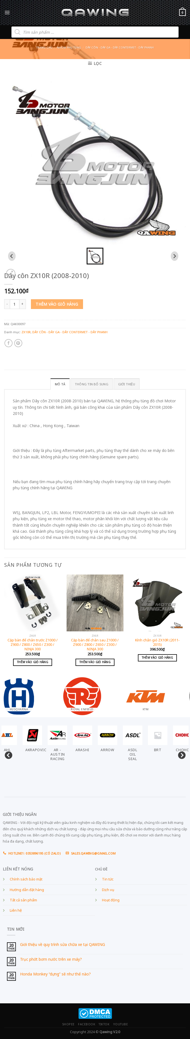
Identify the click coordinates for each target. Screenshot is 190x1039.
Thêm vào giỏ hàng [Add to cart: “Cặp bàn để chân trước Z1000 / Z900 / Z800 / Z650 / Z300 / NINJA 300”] (32, 662)
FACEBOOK (86, 1024)
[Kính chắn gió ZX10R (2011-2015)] (157, 603)
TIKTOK (104, 1024)
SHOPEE (68, 1024)
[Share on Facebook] (8, 343)
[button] (95, 256)
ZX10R (26, 332)
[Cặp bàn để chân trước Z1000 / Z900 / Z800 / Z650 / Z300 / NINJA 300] (32, 603)
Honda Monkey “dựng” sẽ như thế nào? (55, 974)
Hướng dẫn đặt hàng (27, 889)
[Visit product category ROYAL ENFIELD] (95, 693)
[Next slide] (174, 256)
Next (180, 754)
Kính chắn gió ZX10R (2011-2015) (157, 642)
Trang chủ (44, 47)
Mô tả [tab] (60, 384)
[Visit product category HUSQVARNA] (32, 693)
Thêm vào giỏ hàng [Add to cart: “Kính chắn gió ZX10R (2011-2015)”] (157, 658)
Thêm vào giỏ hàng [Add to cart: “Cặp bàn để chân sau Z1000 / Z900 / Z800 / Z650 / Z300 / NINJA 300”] (95, 662)
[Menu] (7, 12)
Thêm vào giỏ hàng (57, 304)
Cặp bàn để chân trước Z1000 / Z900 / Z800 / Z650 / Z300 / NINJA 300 (33, 645)
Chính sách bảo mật (26, 879)
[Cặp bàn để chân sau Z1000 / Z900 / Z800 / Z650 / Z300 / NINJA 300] (95, 603)
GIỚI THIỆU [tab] (126, 384)
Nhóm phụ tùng (69, 47)
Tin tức (107, 879)
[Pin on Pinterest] (18, 343)
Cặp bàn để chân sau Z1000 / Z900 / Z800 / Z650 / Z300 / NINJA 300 (95, 645)
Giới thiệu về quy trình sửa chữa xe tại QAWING (62, 944)
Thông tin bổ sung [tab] (91, 384)
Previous (7, 754)
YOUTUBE (120, 1024)
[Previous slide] (12, 256)
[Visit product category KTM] (158, 693)
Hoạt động (111, 900)
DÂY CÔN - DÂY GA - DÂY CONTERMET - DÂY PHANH (120, 47)
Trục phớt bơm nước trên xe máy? (51, 959)
